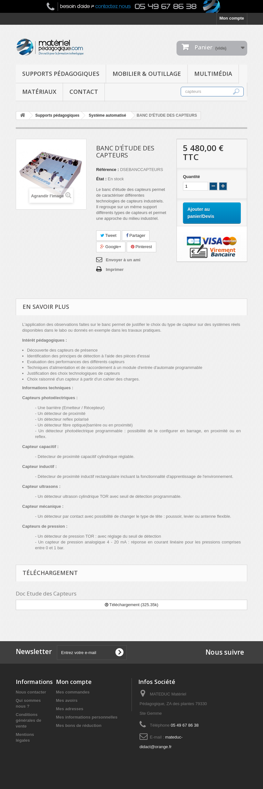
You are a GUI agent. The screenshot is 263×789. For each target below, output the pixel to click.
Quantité (191, 176)
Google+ (110, 246)
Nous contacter (31, 692)
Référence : (107, 169)
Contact (83, 91)
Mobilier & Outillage (147, 73)
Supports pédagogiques (60, 73)
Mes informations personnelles (86, 717)
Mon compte (231, 18)
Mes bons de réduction (79, 725)
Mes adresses (69, 708)
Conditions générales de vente (28, 720)
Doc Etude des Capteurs (46, 593)
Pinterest (141, 246)
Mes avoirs (66, 700)
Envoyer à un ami (123, 259)
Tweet (108, 235)
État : (101, 178)
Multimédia (213, 73)
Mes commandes (73, 692)
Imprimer (115, 269)
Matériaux (39, 91)
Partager (135, 235)
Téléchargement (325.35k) (132, 604)
